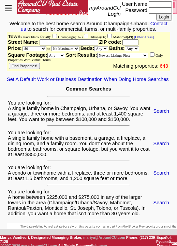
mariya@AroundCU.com (104, 237)
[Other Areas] (143, 37)
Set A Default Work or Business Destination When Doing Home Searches (88, 79)
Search (161, 111)
